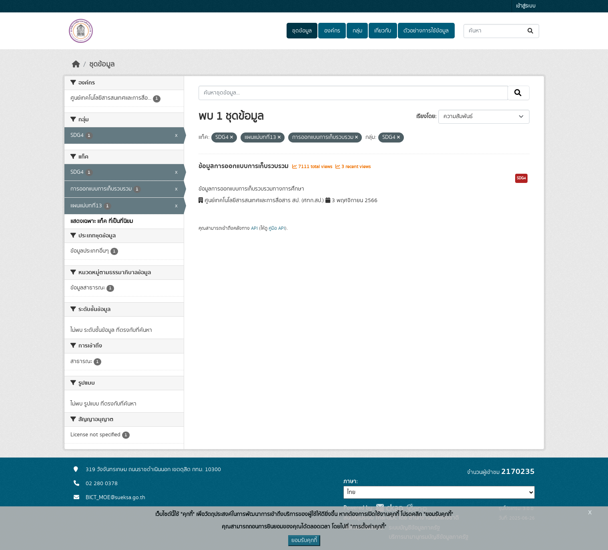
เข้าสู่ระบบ (526, 6)
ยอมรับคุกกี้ (304, 540)
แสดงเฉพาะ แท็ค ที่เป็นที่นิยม (101, 221)
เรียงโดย (425, 116)
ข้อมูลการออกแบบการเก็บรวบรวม (244, 166)
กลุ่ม (357, 31)
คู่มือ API (277, 228)
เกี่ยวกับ (382, 31)
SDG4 (521, 178)
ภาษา (349, 482)
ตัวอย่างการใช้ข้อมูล (426, 31)
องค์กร (332, 31)
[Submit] (531, 31)
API (254, 228)
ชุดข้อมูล (302, 31)
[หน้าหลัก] (76, 64)
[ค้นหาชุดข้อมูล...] (501, 31)
